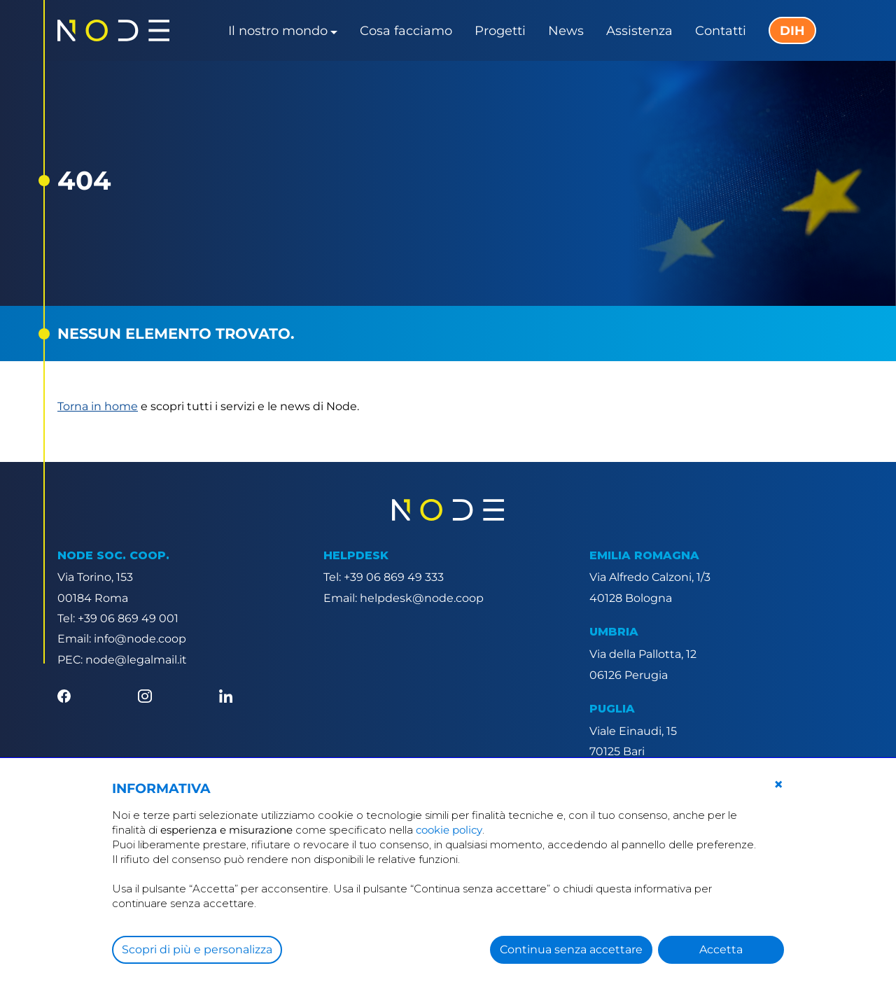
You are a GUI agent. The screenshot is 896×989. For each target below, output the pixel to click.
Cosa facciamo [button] (406, 30)
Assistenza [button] (639, 30)
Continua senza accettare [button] (571, 949)
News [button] (566, 30)
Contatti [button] (720, 30)
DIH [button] (792, 30)
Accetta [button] (721, 949)
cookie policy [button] (449, 829)
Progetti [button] (500, 30)
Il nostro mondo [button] (278, 30)
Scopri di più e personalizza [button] (197, 949)
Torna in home (97, 406)
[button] (778, 784)
